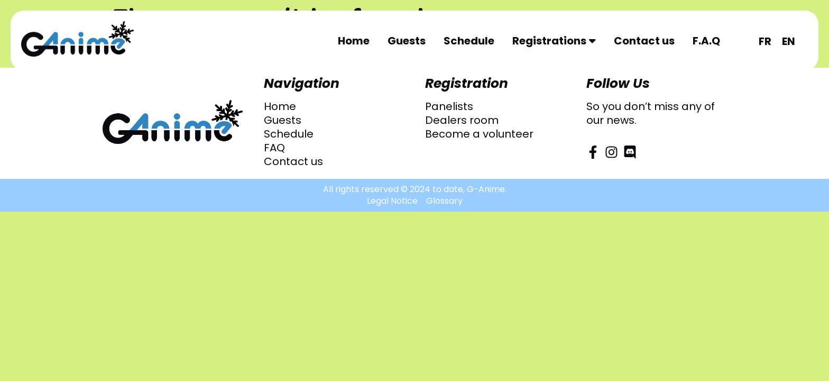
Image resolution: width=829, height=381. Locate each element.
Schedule (469, 41)
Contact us (644, 41)
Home (354, 41)
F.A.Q (706, 41)
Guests (407, 41)
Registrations (554, 41)
